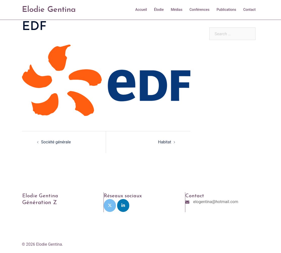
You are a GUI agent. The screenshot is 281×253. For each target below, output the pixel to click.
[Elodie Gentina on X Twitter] (110, 205)
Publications (226, 10)
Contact (249, 10)
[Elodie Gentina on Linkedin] (123, 205)
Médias (176, 10)
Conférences (199, 10)
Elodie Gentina (49, 10)
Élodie (159, 10)
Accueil (141, 10)
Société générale (56, 142)
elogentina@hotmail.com (215, 201)
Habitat (164, 142)
